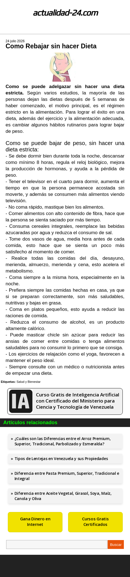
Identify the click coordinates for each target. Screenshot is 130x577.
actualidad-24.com (65, 13)
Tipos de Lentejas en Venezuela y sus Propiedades (61, 458)
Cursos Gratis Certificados (95, 521)
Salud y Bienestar (28, 381)
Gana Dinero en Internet (35, 521)
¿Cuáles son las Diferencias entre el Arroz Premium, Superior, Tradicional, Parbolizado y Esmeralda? (63, 441)
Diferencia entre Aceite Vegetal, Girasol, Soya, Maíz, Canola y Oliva (63, 496)
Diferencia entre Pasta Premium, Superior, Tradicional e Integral (67, 476)
